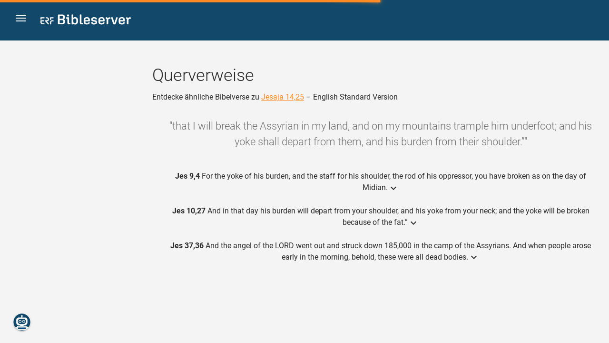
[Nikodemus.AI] (21, 322)
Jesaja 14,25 (282, 96)
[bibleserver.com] (85, 21)
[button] (24, 20)
